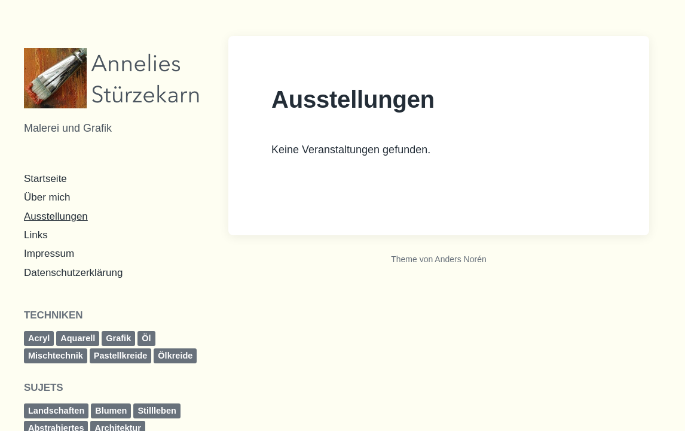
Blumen (111, 410)
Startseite (45, 178)
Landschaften (56, 410)
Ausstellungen (56, 216)
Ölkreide (175, 355)
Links (36, 235)
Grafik (118, 338)
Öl (146, 338)
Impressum (49, 253)
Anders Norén (460, 259)
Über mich (47, 197)
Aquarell (77, 338)
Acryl (39, 338)
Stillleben (156, 410)
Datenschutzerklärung (73, 272)
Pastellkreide (120, 355)
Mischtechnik (55, 355)
